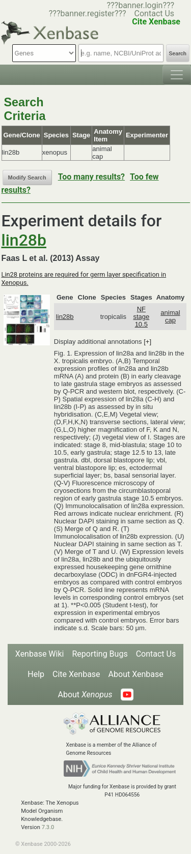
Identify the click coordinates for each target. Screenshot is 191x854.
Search (177, 53)
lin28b (24, 240)
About (85, 694)
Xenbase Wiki (39, 654)
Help (36, 674)
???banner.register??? (87, 13)
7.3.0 (48, 827)
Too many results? (91, 177)
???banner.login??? (140, 5)
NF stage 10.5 (141, 316)
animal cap (170, 316)
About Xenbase (135, 674)
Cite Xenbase (76, 674)
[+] (147, 341)
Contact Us (154, 13)
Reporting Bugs (99, 654)
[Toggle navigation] (176, 75)
